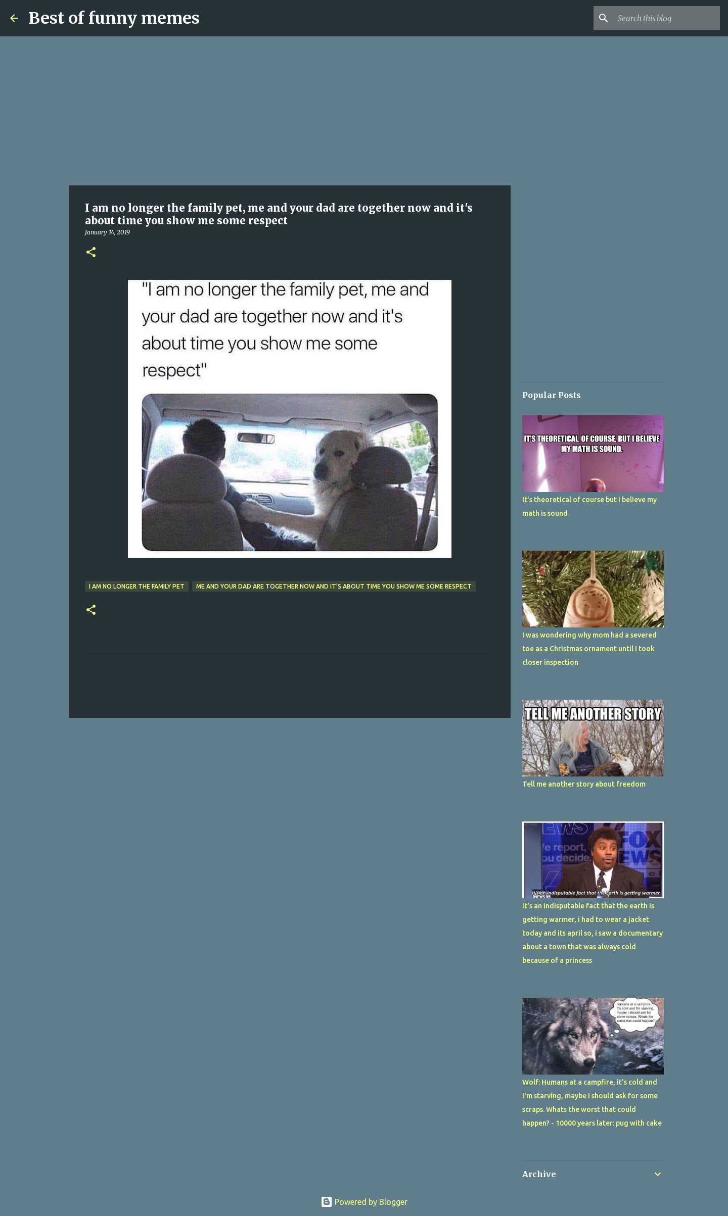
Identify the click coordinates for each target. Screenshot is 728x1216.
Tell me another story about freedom (584, 784)
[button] (91, 253)
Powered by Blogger (364, 1201)
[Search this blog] (667, 18)
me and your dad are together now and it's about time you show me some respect (334, 586)
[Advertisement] (290, 111)
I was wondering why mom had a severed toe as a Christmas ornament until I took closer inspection (589, 648)
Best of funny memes (114, 18)
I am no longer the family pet (137, 586)
